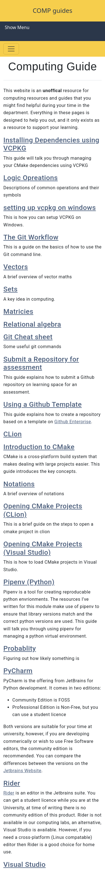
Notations (19, 484)
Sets (10, 289)
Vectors (15, 267)
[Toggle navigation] (11, 48)
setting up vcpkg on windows (49, 208)
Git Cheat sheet (28, 337)
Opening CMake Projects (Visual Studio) (42, 548)
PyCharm (17, 671)
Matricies (18, 311)
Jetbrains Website (22, 770)
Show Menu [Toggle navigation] (17, 27)
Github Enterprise (72, 421)
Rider (11, 783)
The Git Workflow (31, 237)
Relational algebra (32, 324)
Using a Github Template (42, 404)
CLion (12, 434)
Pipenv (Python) (28, 582)
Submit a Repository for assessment (41, 363)
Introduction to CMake (38, 447)
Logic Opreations (30, 178)
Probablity (19, 648)
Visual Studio (24, 864)
